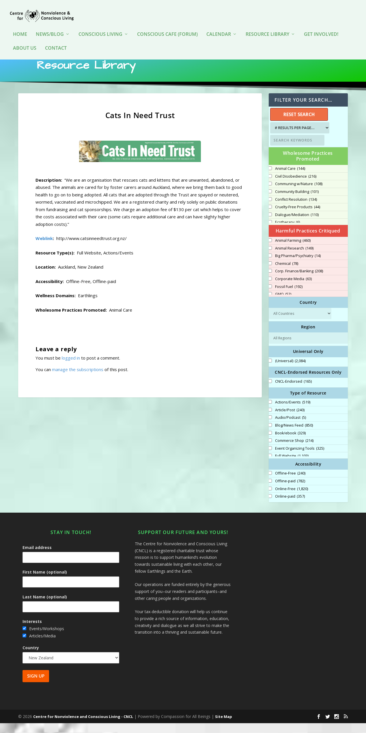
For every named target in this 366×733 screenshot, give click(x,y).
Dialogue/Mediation (297, 224)
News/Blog (50, 26)
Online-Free (291, 498)
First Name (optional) (45, 582)
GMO (283, 304)
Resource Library (267, 26)
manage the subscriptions (77, 379)
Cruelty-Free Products (297, 217)
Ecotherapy (287, 232)
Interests (32, 631)
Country (31, 657)
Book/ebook (290, 443)
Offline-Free (290, 483)
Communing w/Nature (298, 193)
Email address (37, 557)
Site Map (223, 726)
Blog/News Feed (294, 435)
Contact (56, 39)
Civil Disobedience (295, 186)
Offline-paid (290, 491)
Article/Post (290, 420)
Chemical (286, 273)
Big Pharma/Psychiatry (298, 265)
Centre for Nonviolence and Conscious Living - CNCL (83, 726)
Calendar (218, 26)
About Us (24, 39)
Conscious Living (100, 26)
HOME (20, 26)
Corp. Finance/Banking (299, 281)
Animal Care (290, 178)
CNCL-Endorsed (293, 391)
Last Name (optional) (45, 606)
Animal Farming (293, 250)
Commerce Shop (294, 450)
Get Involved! (321, 26)
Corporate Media (293, 288)
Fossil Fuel (288, 296)
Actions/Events (292, 412)
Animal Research (294, 258)
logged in (71, 368)
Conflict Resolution (296, 209)
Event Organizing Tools (299, 458)
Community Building (297, 201)
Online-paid (290, 506)
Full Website (292, 466)
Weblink (44, 248)
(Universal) (290, 371)
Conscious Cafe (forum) (167, 26)
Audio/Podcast (290, 427)
